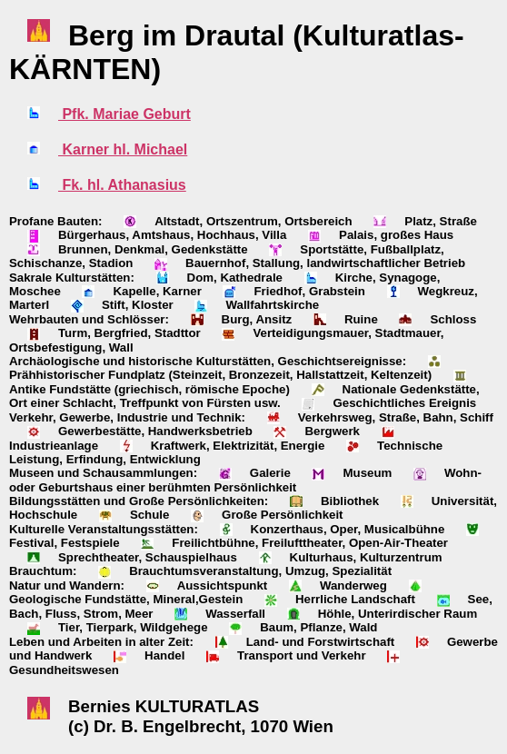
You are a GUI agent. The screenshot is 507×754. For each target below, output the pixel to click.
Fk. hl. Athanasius (122, 185)
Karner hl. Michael (122, 149)
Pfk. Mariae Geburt (124, 114)
